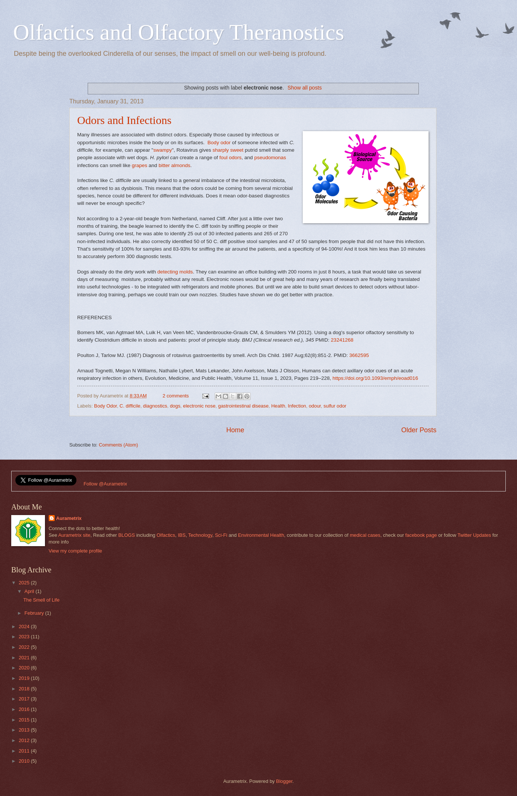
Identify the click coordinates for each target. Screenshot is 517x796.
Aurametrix (69, 518)
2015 (25, 720)
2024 (25, 626)
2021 (25, 657)
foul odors (230, 157)
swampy (162, 150)
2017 (25, 699)
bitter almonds (174, 165)
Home (235, 430)
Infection (297, 406)
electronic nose (199, 406)
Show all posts (305, 88)
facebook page (421, 535)
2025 (25, 582)
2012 (25, 740)
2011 (25, 751)
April (29, 591)
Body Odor (105, 406)
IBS (182, 535)
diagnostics (155, 406)
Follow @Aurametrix (105, 484)
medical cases (365, 535)
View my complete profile (75, 551)
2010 (25, 761)
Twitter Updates (474, 535)
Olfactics (166, 535)
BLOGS (126, 535)
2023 (25, 636)
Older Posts (418, 430)
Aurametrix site (74, 535)
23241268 (342, 340)
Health (278, 406)
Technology (200, 535)
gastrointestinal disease (243, 406)
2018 (25, 688)
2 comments (176, 396)
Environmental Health (261, 535)
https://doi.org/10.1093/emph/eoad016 (375, 378)
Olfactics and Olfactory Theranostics (178, 32)
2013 (25, 730)
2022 (25, 647)
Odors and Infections (124, 120)
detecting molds (175, 272)
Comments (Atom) (118, 445)
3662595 (359, 355)
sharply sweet (228, 150)
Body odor (219, 142)
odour (315, 406)
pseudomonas (270, 157)
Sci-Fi (221, 535)
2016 (25, 709)
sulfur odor (335, 406)
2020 (25, 668)
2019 (25, 678)
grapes (139, 165)
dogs (175, 406)
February (34, 613)
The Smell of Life (41, 600)
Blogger (284, 781)
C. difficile (130, 406)
